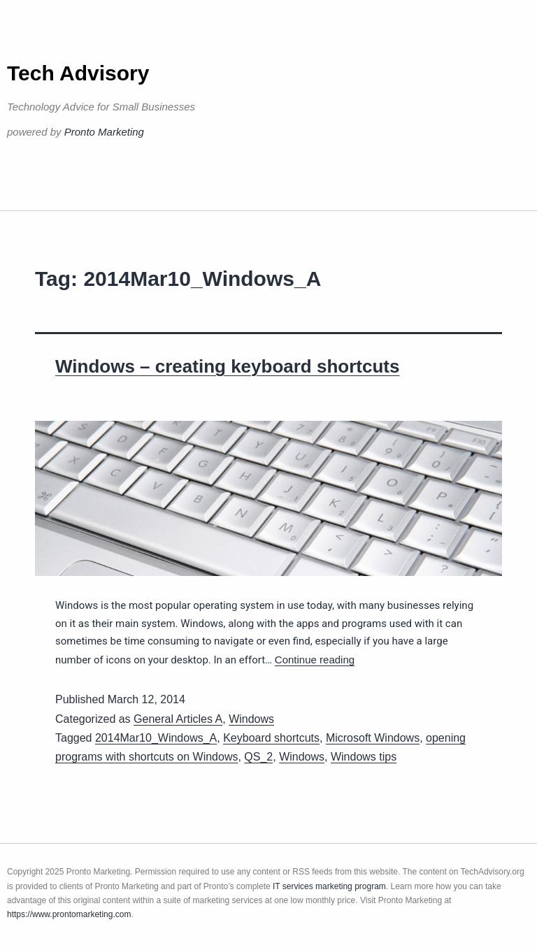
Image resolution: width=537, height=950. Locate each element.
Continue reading (315, 659)
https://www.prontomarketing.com (69, 914)
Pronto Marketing (104, 132)
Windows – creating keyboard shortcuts (227, 366)
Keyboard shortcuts (271, 738)
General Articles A (178, 719)
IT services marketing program (329, 886)
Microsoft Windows (373, 738)
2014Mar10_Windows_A (156, 738)
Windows (251, 719)
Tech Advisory (78, 73)
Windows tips (363, 757)
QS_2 (258, 757)
